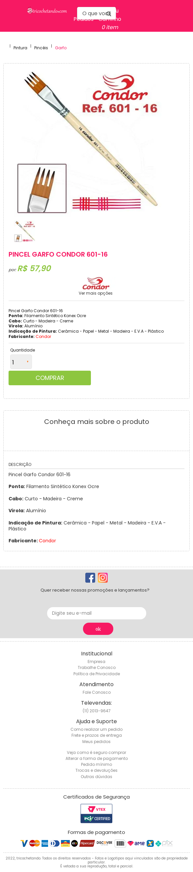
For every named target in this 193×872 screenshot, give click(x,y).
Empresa (96, 661)
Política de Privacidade (96, 674)
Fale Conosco (97, 692)
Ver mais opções (96, 293)
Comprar (50, 378)
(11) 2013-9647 (97, 711)
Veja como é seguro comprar (96, 752)
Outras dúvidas (96, 776)
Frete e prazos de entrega (96, 735)
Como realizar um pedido (96, 729)
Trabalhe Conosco (97, 667)
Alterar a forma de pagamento (97, 758)
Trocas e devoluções (96, 770)
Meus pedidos (96, 741)
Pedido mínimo (96, 764)
